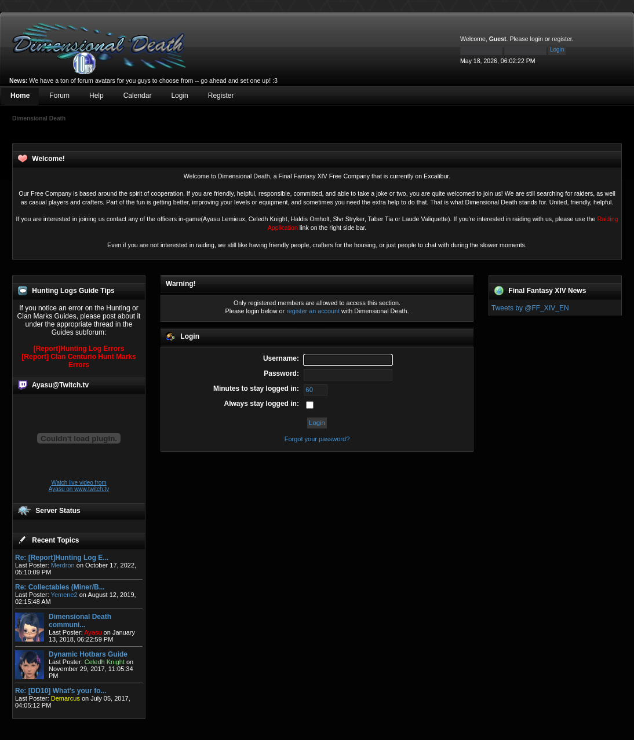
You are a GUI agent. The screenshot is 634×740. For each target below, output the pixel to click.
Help (96, 95)
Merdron (63, 565)
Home (20, 95)
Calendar (137, 95)
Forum (59, 95)
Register (221, 95)
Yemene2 (64, 594)
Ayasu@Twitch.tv (60, 385)
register (562, 38)
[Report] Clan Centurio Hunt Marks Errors (78, 361)
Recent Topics (55, 540)
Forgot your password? (317, 438)
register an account (313, 310)
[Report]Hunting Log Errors (79, 349)
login (536, 38)
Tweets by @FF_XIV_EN (530, 308)
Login (179, 95)
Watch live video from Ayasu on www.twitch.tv (79, 485)
